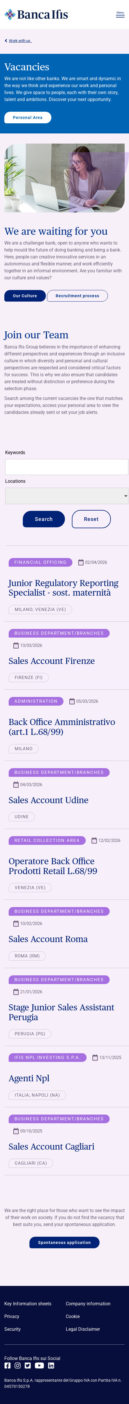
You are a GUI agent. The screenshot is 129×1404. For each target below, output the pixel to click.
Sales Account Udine (49, 800)
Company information (88, 1303)
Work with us (18, 40)
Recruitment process (77, 295)
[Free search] (66, 467)
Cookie (73, 1316)
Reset (91, 519)
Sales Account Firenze (52, 661)
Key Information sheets (27, 1303)
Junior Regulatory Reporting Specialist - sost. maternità (63, 588)
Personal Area (28, 117)
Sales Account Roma (48, 939)
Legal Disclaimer (83, 1329)
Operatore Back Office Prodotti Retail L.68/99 (53, 866)
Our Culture (25, 295)
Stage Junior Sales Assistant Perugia (61, 1012)
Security (12, 1329)
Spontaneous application (64, 1242)
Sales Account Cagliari (51, 1146)
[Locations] (66, 496)
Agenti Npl (29, 1078)
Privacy (11, 1316)
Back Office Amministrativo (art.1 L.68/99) (62, 727)
